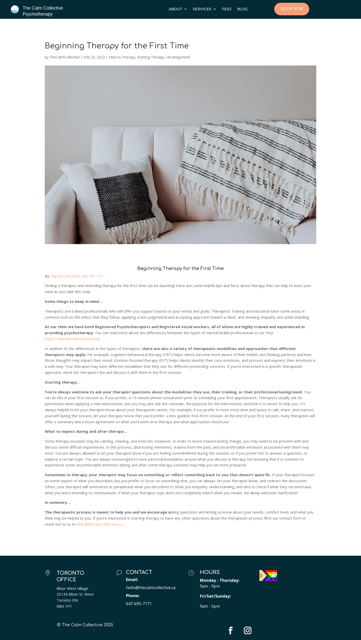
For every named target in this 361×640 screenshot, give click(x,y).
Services (202, 9)
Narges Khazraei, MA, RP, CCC (77, 275)
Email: (132, 579)
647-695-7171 (139, 603)
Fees (227, 9)
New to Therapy (122, 57)
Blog (242, 9)
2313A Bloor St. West (75, 594)
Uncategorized (178, 57)
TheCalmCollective (65, 57)
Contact (139, 572)
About (175, 9)
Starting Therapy (150, 57)
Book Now (292, 9)
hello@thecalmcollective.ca (150, 587)
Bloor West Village (72, 588)
